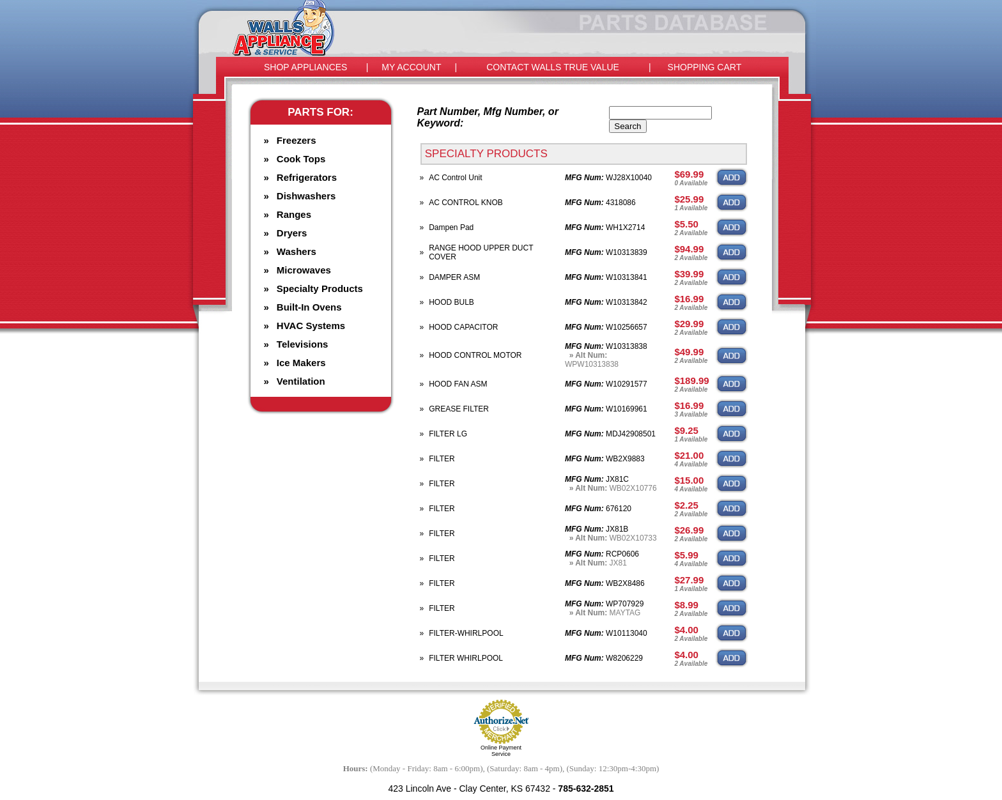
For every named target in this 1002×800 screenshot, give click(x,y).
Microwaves (304, 270)
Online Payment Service (501, 750)
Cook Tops (301, 158)
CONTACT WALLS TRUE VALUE (552, 67)
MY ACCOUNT (411, 67)
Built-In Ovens (309, 307)
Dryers (292, 232)
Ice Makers (301, 362)
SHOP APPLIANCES (305, 67)
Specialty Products (320, 288)
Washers (296, 251)
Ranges (294, 214)
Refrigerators (307, 177)
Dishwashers (306, 195)
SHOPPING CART (705, 67)
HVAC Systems (311, 325)
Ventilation (301, 381)
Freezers (296, 140)
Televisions (302, 344)
